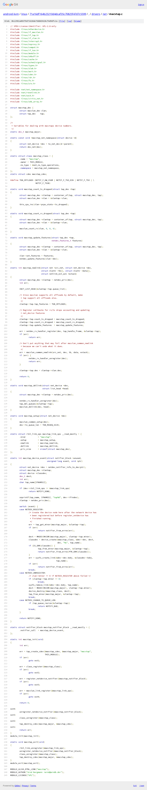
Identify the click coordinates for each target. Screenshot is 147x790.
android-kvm (11, 14)
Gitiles (17, 785)
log (69, 21)
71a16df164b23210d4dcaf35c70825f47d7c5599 (58, 14)
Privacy (25, 785)
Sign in (141, 4)
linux (24, 14)
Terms (33, 785)
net (105, 14)
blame (77, 21)
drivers (96, 14)
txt (135, 785)
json (142, 785)
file (62, 21)
